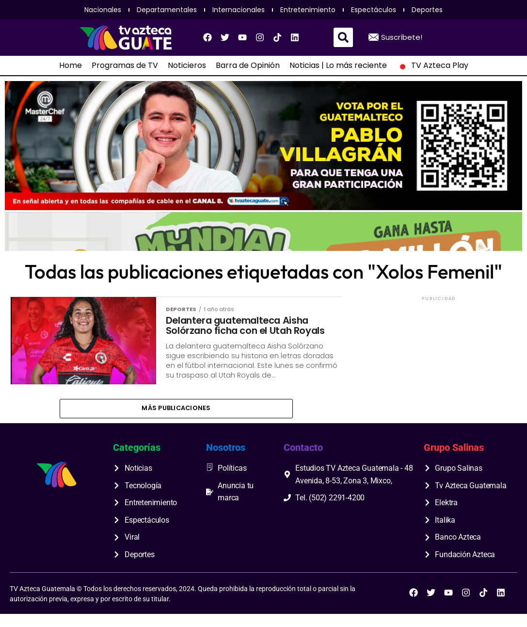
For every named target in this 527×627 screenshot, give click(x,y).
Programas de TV (125, 65)
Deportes (427, 10)
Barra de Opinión (248, 65)
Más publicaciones (176, 420)
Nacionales (102, 10)
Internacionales (238, 10)
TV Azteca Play (432, 65)
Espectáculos (373, 10)
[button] (343, 37)
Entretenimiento (307, 10)
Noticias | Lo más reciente (338, 65)
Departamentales (167, 10)
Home (70, 65)
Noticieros (187, 65)
